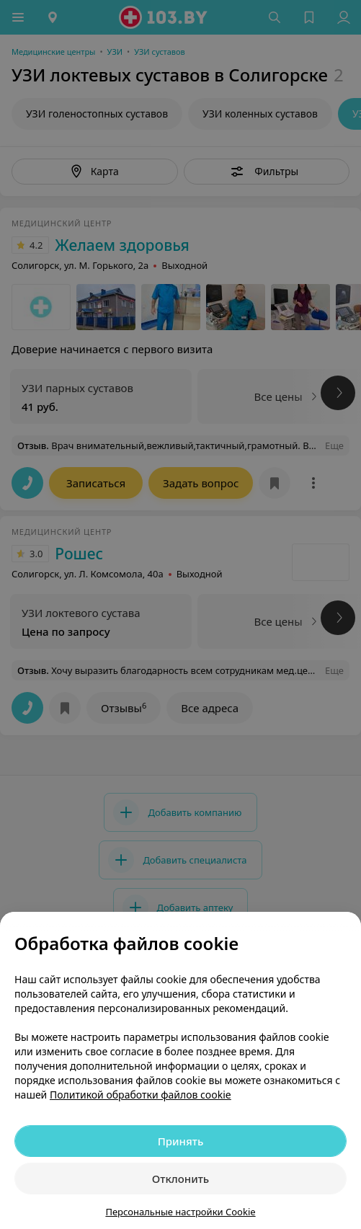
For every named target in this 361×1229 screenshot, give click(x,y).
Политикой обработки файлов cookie (140, 1094)
